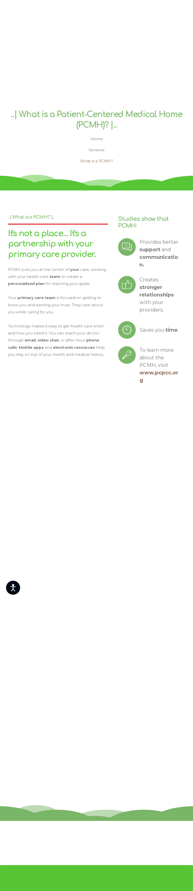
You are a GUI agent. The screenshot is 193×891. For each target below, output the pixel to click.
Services (96, 149)
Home (96, 138)
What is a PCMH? (96, 161)
